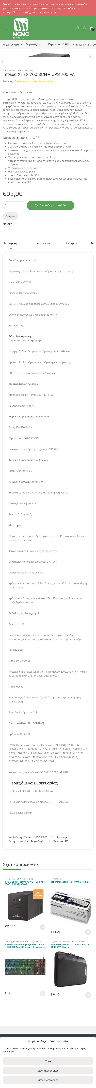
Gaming (8, 1018)
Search (77, 28)
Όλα (48, 1061)
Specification (43, 320)
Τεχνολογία (32, 44)
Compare (28, 169)
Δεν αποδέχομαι (48, 1070)
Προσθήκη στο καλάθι (53, 282)
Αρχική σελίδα (11, 44)
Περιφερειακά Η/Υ (58, 44)
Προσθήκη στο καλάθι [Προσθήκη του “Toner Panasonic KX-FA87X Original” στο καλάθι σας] (88, 1009)
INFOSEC (7, 301)
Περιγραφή (11, 320)
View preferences (48, 1080)
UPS (66, 918)
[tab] (11, 322)
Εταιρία (71, 320)
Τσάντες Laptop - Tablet (73, 1018)
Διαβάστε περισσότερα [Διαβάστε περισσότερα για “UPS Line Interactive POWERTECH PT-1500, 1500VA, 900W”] (42, 1004)
